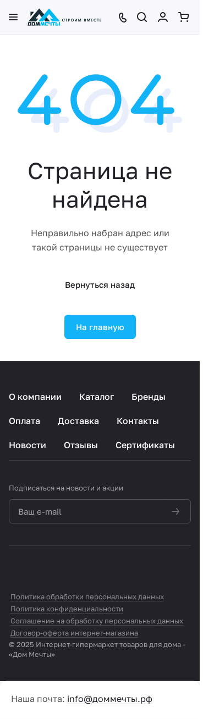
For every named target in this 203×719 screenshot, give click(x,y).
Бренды (148, 396)
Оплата (24, 420)
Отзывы (81, 444)
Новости (27, 444)
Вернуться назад (100, 284)
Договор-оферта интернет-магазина (74, 632)
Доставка (78, 420)
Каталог (96, 396)
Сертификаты (145, 444)
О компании (35, 396)
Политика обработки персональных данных (87, 596)
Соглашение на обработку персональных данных (96, 620)
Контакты (138, 420)
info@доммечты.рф (109, 698)
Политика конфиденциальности (66, 608)
